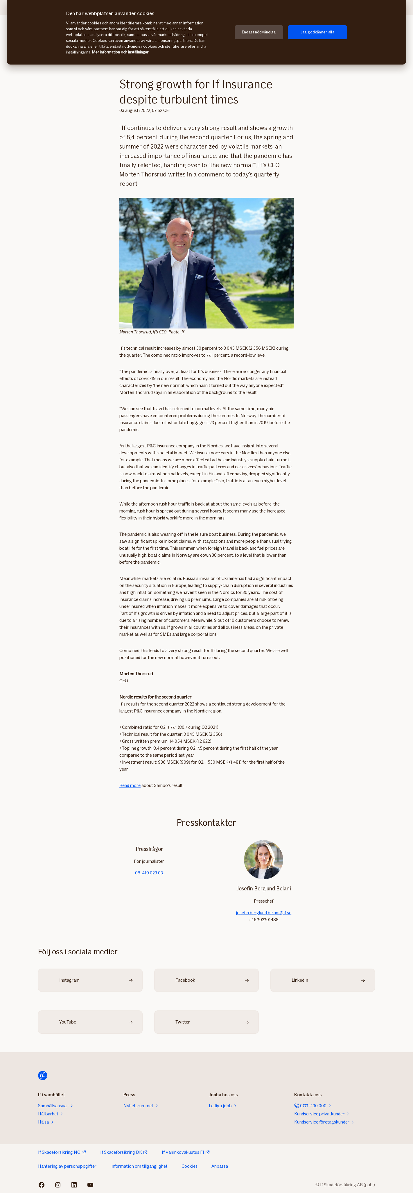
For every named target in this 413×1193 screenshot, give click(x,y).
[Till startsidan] (42, 1075)
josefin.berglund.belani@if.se (263, 912)
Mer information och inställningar (120, 52)
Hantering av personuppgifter (67, 1166)
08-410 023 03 (149, 873)
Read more (130, 785)
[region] (206, 32)
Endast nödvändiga (259, 32)
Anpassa (219, 1166)
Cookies (189, 1166)
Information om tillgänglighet (139, 1166)
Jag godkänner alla (317, 32)
